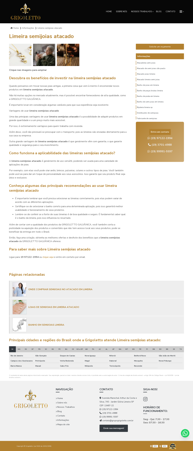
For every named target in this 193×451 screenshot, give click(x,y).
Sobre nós (121, 11)
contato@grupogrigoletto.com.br (116, 420)
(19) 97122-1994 (159, 138)
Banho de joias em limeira (148, 88)
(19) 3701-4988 (160, 145)
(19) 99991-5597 (159, 151)
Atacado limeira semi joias (148, 82)
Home (109, 11)
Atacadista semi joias (146, 63)
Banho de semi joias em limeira (150, 107)
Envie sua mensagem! (113, 428)
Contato (170, 11)
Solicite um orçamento (160, 46)
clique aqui (48, 257)
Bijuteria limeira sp (145, 114)
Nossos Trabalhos (141, 11)
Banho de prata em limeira (148, 101)
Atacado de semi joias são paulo (151, 69)
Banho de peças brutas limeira (150, 95)
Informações (62, 420)
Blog (158, 11)
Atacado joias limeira (146, 76)
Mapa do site (63, 424)
